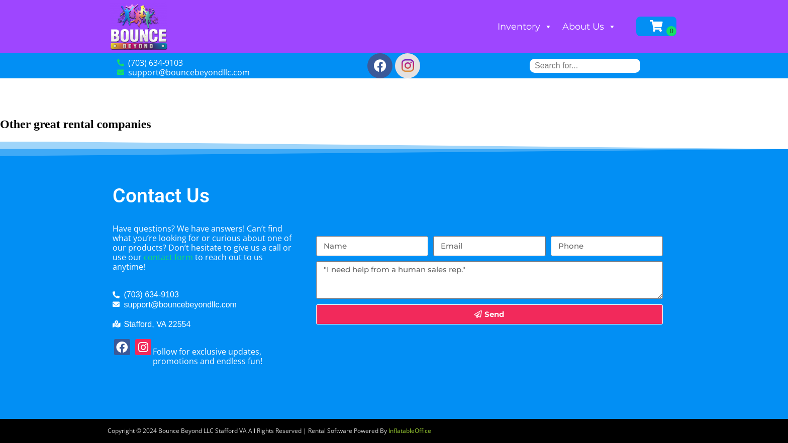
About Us (589, 26)
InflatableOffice (409, 430)
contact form (168, 257)
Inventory (525, 26)
